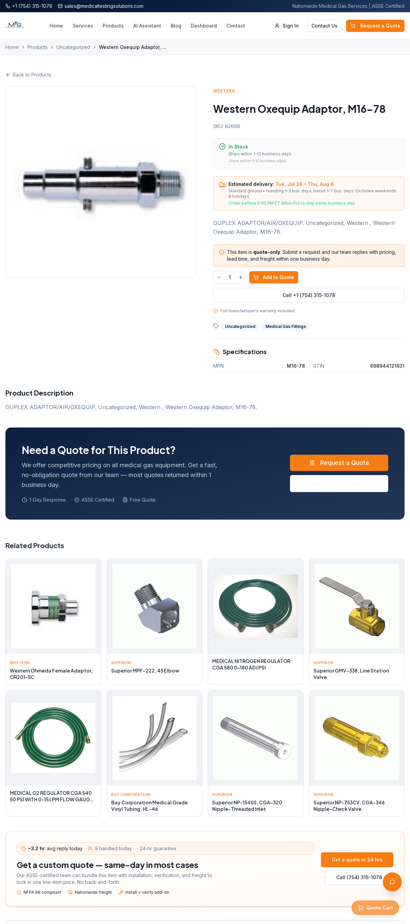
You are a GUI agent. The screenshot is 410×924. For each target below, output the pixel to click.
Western (224, 90)
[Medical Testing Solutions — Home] (14, 25)
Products (113, 26)
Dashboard (204, 26)
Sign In (286, 26)
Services (83, 26)
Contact (235, 26)
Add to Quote (273, 277)
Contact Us (324, 26)
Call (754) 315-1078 (359, 877)
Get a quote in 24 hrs (357, 859)
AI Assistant (147, 26)
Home (56, 26)
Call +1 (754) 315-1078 (309, 295)
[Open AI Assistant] (392, 881)
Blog (176, 26)
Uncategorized (73, 47)
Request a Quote (375, 26)
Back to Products (28, 74)
